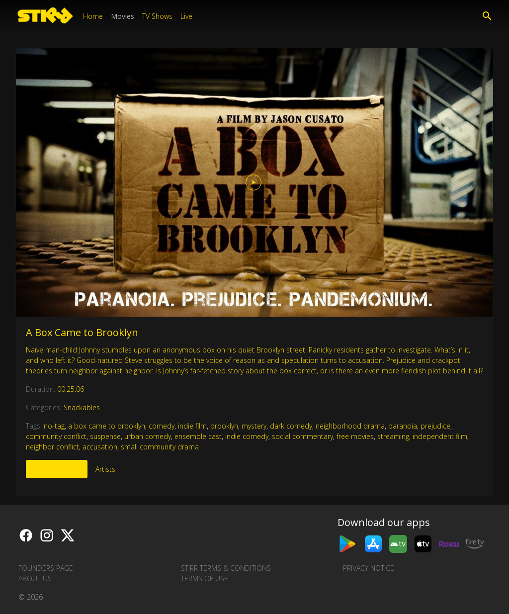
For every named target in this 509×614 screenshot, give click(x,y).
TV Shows (157, 16)
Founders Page (45, 568)
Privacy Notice (368, 568)
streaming (393, 436)
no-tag (54, 426)
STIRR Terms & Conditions (226, 568)
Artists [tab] (105, 469)
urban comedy (147, 436)
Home (93, 16)
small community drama (160, 446)
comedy (161, 426)
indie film (192, 426)
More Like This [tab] (57, 469)
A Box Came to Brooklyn (82, 332)
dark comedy (291, 426)
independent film (440, 436)
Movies (122, 16)
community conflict (56, 436)
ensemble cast (198, 436)
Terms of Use (204, 578)
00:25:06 (70, 389)
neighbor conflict (52, 446)
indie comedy (246, 436)
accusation (100, 446)
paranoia (402, 426)
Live (186, 16)
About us (35, 578)
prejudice (435, 426)
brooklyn (224, 426)
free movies (355, 436)
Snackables (82, 407)
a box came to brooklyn (106, 426)
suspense (105, 436)
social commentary (302, 436)
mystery (254, 426)
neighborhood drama (350, 426)
